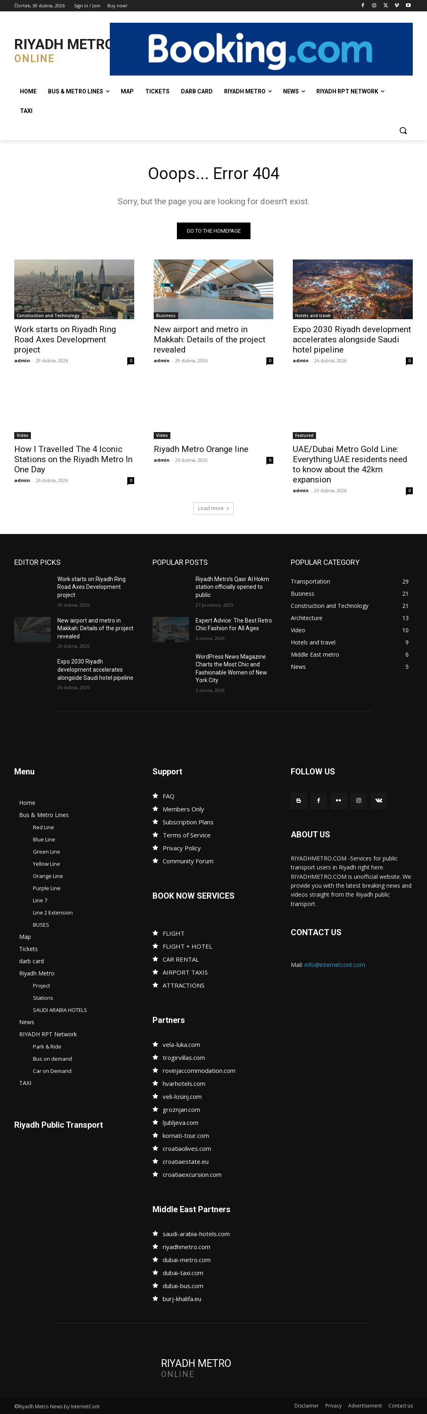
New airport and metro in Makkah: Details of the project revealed (210, 340)
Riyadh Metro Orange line (201, 449)
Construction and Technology (48, 316)
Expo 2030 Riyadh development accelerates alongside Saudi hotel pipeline (352, 340)
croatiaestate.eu (186, 1161)
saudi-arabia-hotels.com (196, 1234)
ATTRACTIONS (184, 985)
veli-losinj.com (182, 1096)
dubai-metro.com (187, 1260)
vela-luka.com (181, 1044)
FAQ (168, 796)
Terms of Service (187, 835)
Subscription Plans (188, 822)
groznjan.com (181, 1109)
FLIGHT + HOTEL (187, 946)
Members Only (183, 809)
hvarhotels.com (184, 1083)
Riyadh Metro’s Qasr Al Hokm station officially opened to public (232, 587)
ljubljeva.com (180, 1122)
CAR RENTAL (181, 959)
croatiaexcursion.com (192, 1174)
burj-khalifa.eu (182, 1299)
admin (22, 361)
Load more (213, 508)
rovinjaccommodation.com (199, 1070)
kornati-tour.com (186, 1135)
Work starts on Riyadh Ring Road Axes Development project (65, 340)
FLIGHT (174, 933)
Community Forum (188, 861)
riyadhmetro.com (186, 1247)
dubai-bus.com (183, 1286)
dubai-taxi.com (183, 1273)
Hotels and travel (313, 316)
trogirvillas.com (184, 1057)
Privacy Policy (182, 848)
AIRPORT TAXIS (185, 972)
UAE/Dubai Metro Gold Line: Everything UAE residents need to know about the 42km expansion (350, 464)
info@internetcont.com (335, 965)
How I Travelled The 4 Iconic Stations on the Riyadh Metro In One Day (73, 459)
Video (22, 435)
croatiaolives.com (187, 1148)
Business (166, 316)
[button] (403, 130)
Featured (304, 435)
